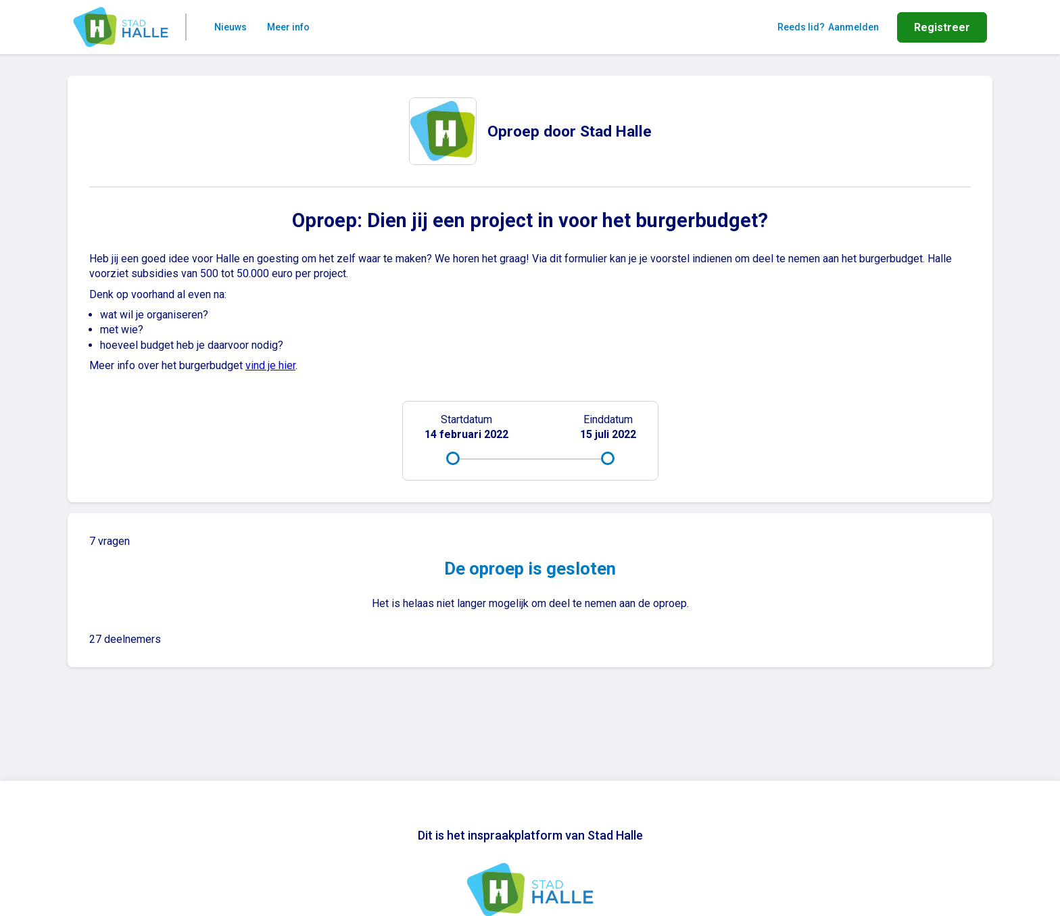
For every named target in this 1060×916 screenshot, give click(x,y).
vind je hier (270, 365)
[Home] (120, 27)
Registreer (942, 27)
